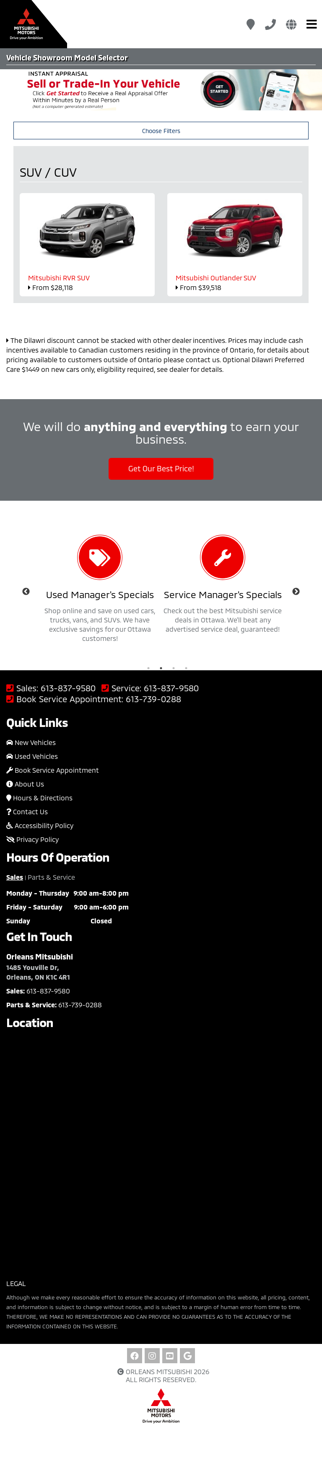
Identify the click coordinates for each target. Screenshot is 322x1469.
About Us (25, 784)
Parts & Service (51, 877)
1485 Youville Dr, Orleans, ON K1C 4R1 (38, 972)
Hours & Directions (39, 798)
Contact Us (27, 812)
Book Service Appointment (52, 770)
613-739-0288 (153, 699)
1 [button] (148, 668)
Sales (14, 877)
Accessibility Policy (39, 825)
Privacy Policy (32, 839)
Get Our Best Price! (161, 468)
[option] (100, 592)
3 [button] (173, 668)
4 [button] (186, 668)
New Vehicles (31, 742)
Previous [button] (26, 592)
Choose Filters (161, 130)
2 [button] (161, 668)
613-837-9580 (68, 688)
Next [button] (296, 592)
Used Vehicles (32, 756)
